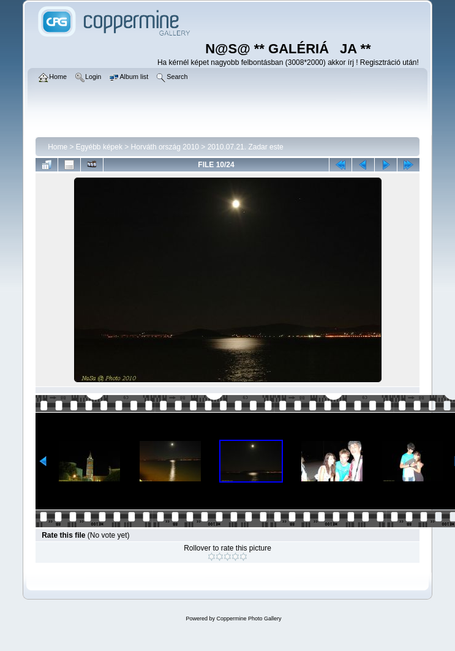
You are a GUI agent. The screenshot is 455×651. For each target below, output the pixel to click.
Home (57, 147)
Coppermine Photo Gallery (248, 618)
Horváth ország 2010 (165, 147)
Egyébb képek (99, 147)
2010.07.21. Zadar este (246, 147)
